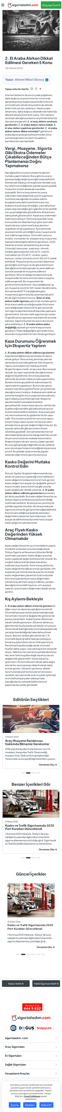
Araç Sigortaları (31, 1046)
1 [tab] (23, 773)
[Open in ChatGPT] (31, 89)
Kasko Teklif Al (15, 983)
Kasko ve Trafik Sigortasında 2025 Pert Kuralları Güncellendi (29, 827)
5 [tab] (38, 954)
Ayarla (15, 1104)
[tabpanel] (31, 737)
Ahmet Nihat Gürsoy (29, 79)
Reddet (30, 1104)
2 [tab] (28, 773)
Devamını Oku (48, 764)
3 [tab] (33, 773)
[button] (3, 5)
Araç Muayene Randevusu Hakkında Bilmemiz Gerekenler (27, 742)
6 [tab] (43, 954)
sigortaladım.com (31, 1038)
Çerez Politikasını (32, 1096)
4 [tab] (38, 773)
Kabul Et (46, 1104)
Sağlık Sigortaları (31, 1064)
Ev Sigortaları (31, 1055)
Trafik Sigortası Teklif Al (46, 983)
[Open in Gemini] (40, 89)
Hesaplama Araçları (31, 1073)
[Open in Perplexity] (36, 89)
